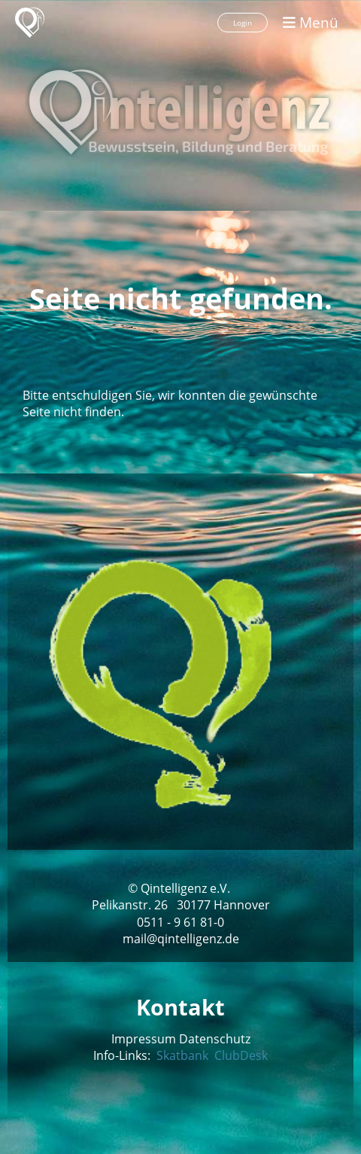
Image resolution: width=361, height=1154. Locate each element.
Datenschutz (214, 1039)
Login (242, 22)
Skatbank (182, 1055)
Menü (310, 22)
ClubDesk (239, 1055)
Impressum (143, 1039)
